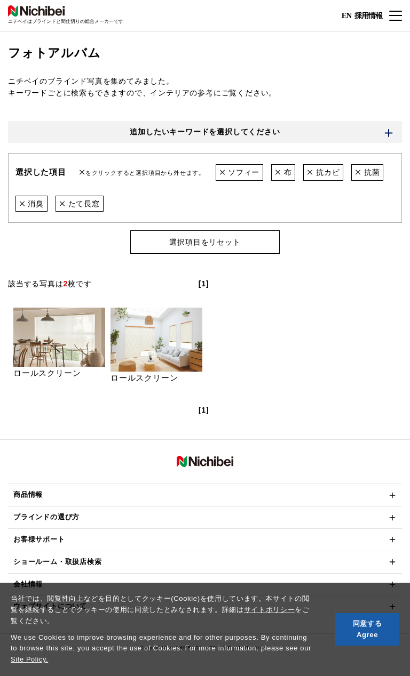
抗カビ (324, 172)
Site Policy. (30, 659)
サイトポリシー (269, 610)
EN (346, 16)
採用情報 (368, 15)
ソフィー (239, 172)
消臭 (31, 203)
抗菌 (367, 172)
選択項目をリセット (204, 242)
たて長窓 (79, 203)
